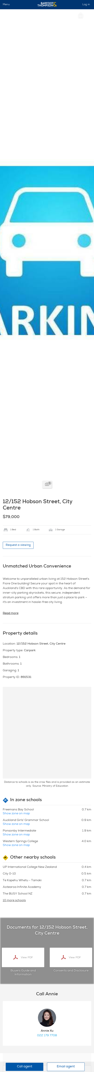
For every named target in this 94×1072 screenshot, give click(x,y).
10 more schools (14, 900)
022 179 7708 (47, 1035)
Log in (86, 4)
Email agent (66, 1066)
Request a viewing (18, 545)
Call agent (24, 1066)
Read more (10, 613)
